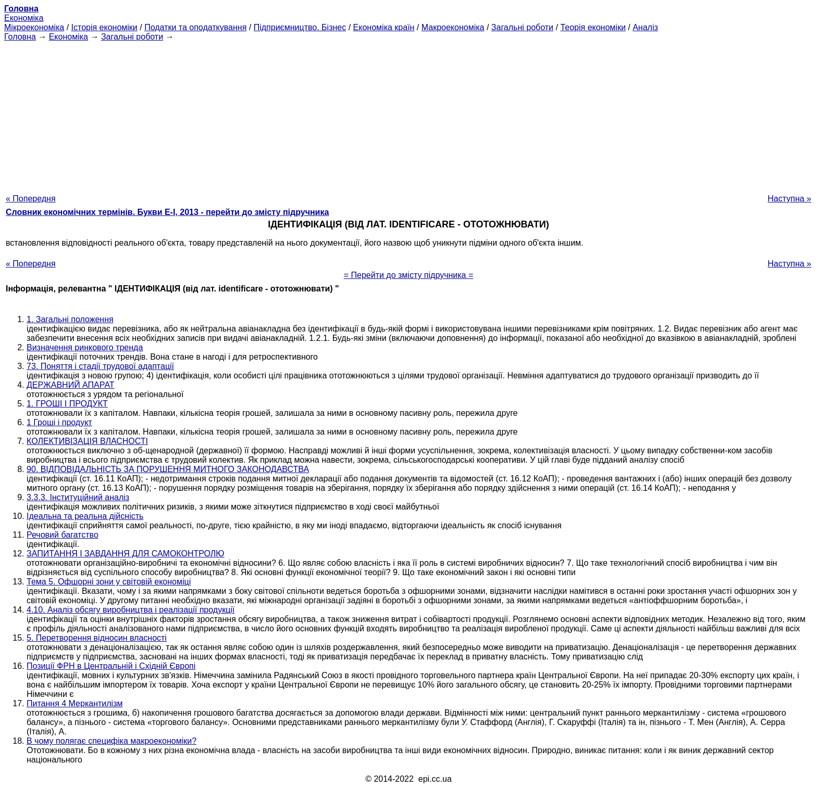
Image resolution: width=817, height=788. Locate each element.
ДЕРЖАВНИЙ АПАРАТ (71, 384)
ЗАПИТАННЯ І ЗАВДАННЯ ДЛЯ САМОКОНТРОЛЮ (126, 553)
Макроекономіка (453, 27)
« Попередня (31, 198)
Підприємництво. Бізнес (300, 27)
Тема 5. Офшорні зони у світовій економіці (109, 581)
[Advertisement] (408, 114)
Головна (20, 36)
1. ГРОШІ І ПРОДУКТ (67, 403)
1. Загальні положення (70, 319)
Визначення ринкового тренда (85, 347)
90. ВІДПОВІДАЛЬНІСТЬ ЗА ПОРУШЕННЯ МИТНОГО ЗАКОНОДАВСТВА (168, 469)
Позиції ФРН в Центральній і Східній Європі (111, 666)
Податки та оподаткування (195, 27)
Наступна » (789, 198)
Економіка (23, 18)
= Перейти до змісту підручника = (409, 275)
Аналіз (645, 27)
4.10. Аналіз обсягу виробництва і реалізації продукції (130, 609)
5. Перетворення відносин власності (97, 637)
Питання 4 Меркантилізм (75, 703)
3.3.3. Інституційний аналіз (78, 497)
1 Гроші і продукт (59, 422)
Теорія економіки (592, 27)
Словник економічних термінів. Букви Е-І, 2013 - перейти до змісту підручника (167, 212)
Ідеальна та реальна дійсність (85, 516)
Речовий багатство (62, 534)
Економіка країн (384, 27)
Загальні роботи (522, 27)
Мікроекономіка (34, 27)
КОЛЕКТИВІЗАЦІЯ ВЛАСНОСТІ (87, 441)
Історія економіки (104, 27)
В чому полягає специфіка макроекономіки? (111, 740)
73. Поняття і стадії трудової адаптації (100, 366)
